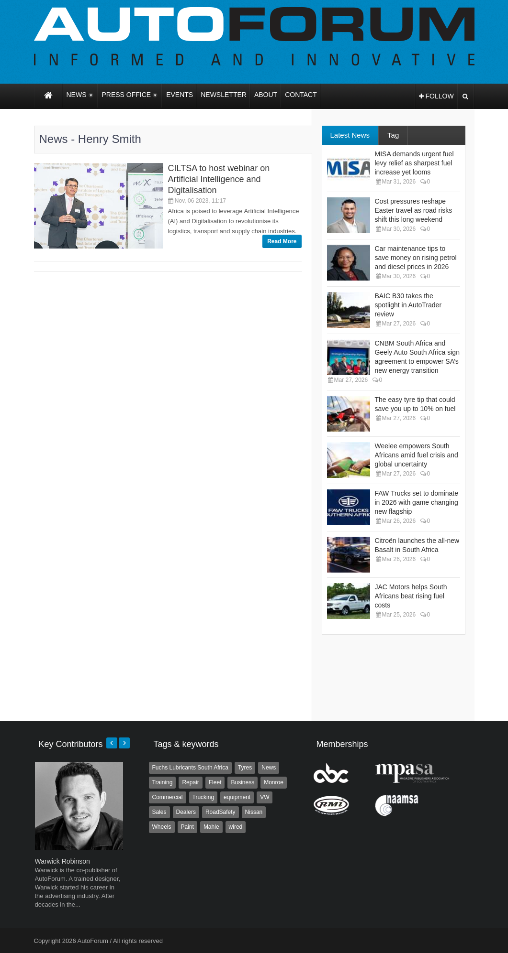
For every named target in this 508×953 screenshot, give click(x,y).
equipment (237, 797)
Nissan (254, 812)
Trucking (203, 797)
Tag (393, 135)
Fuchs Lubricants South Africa (190, 767)
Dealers (186, 812)
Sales (159, 812)
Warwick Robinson (62, 861)
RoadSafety (220, 812)
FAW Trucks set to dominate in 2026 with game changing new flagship (417, 502)
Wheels (161, 826)
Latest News (350, 135)
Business (242, 782)
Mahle (211, 826)
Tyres (245, 767)
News (268, 767)
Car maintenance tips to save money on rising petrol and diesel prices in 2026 (416, 258)
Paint (187, 826)
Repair (190, 782)
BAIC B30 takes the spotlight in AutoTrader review (408, 305)
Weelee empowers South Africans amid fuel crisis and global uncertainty (416, 455)
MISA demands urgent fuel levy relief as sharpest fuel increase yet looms (414, 163)
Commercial (167, 797)
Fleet (215, 782)
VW (264, 797)
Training (162, 782)
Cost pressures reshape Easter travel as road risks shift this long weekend (413, 210)
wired (236, 826)
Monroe (273, 782)
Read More (281, 241)
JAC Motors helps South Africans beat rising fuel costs (411, 596)
